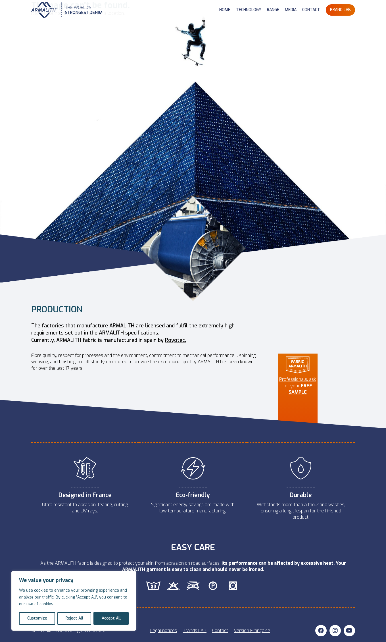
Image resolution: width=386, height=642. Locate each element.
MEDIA (291, 10)
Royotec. (175, 340)
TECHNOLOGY (248, 10)
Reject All (74, 618)
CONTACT (311, 10)
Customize (37, 618)
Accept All (111, 618)
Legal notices (163, 630)
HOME (224, 10)
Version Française (252, 630)
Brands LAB (194, 630)
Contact (220, 630)
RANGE (273, 10)
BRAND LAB (340, 10)
